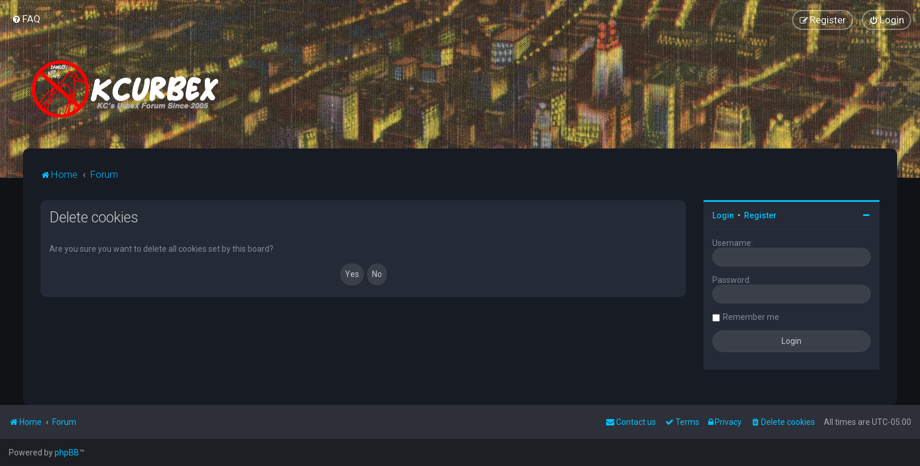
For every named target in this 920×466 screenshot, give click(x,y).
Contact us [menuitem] (631, 422)
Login (723, 215)
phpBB (67, 452)
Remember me (751, 317)
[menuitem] (26, 19)
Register (760, 215)
